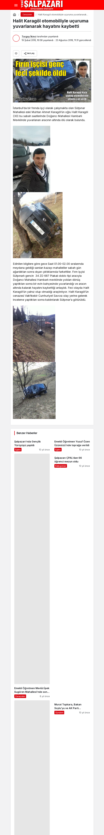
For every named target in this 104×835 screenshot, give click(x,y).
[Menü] (16, 5)
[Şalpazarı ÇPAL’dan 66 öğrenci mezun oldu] (72, 576)
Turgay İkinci (29, 36)
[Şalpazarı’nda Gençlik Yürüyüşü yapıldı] (32, 444)
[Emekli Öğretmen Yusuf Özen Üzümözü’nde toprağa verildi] (72, 444)
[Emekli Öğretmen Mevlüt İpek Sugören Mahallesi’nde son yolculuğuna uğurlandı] (32, 576)
